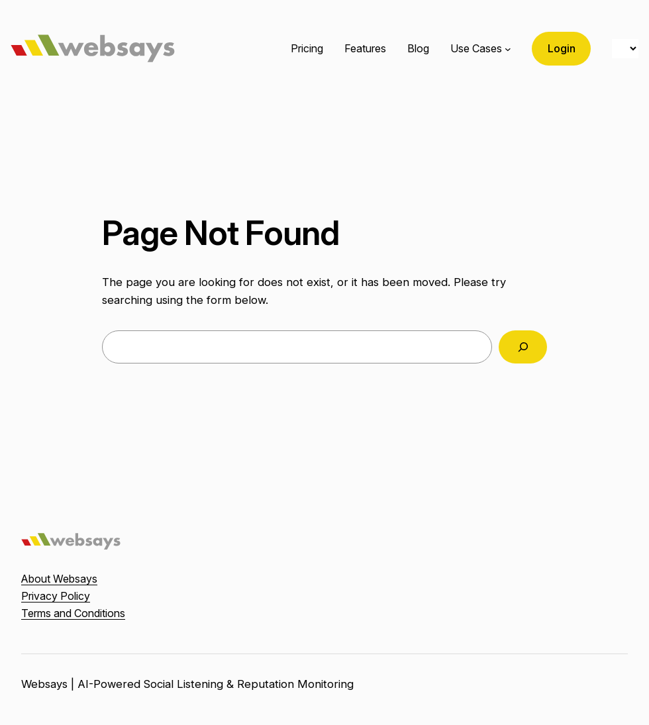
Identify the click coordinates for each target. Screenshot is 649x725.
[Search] (523, 346)
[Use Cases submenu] (508, 49)
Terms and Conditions (73, 613)
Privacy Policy (55, 596)
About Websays (59, 578)
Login (561, 48)
